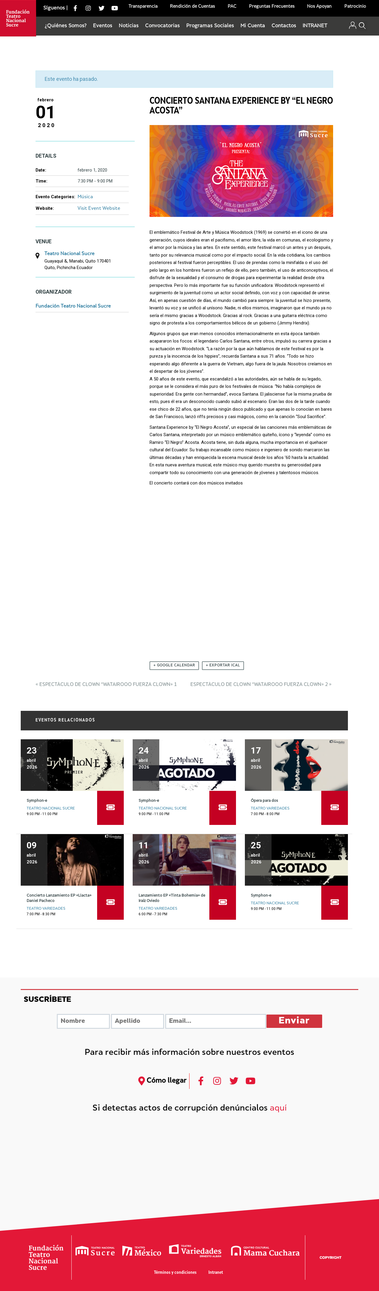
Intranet (215, 1273)
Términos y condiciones (175, 1273)
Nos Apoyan (319, 6)
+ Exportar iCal (223, 665)
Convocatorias (162, 26)
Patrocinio (355, 6)
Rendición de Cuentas (192, 6)
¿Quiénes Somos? (65, 26)
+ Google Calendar (174, 665)
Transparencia (143, 6)
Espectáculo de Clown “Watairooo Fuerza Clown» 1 (106, 685)
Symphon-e (37, 801)
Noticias (129, 26)
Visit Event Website (99, 209)
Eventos (102, 26)
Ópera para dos (264, 801)
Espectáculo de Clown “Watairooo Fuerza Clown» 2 (261, 685)
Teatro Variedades (270, 808)
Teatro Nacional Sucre (69, 254)
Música (85, 197)
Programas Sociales (210, 26)
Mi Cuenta (252, 26)
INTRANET (315, 26)
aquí (278, 1109)
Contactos (284, 26)
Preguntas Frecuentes (272, 6)
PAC (232, 6)
